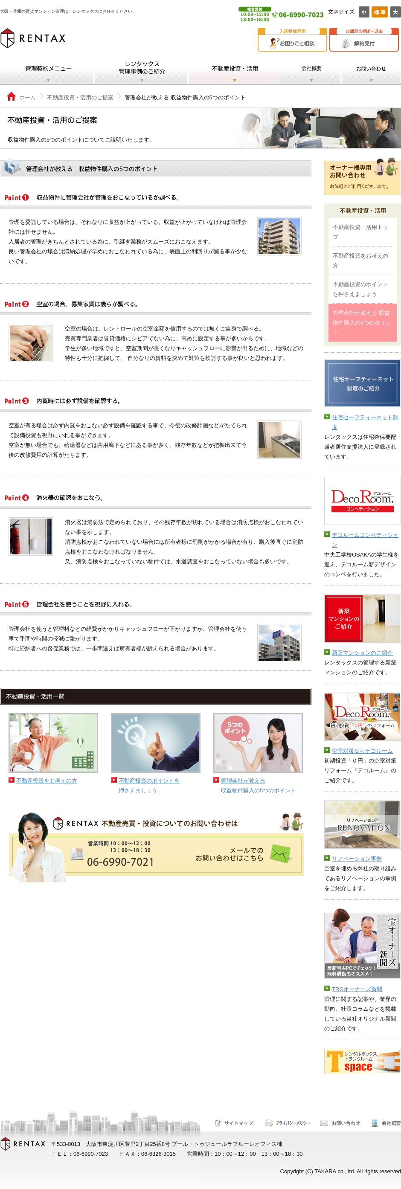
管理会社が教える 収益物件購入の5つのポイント (362, 323)
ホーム (27, 97)
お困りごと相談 (294, 43)
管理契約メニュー (47, 70)
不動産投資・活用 (235, 70)
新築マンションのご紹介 (362, 653)
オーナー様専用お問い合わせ (362, 176)
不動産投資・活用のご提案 (80, 97)
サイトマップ (234, 1123)
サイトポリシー (287, 1123)
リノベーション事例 (357, 859)
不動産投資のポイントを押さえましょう (149, 785)
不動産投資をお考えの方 (46, 780)
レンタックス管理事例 (141, 70)
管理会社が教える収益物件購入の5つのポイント (258, 785)
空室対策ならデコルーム (362, 751)
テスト (332, 1084)
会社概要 (311, 70)
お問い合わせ (371, 70)
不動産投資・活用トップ (360, 232)
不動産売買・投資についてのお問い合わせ (155, 847)
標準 (380, 11)
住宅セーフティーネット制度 (365, 422)
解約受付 (366, 43)
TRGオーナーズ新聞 (357, 989)
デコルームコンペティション (365, 540)
